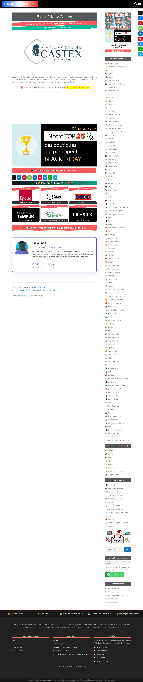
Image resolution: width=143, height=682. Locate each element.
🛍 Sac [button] (107, 365)
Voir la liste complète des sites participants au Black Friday (55, 228)
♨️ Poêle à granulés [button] (112, 334)
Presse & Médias (18, 651)
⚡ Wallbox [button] (109, 437)
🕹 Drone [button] (108, 180)
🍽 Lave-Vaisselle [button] (111, 238)
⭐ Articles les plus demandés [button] (116, 67)
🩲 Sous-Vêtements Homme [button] (115, 385)
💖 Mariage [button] (109, 262)
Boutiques (33, 302)
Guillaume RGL (41, 243)
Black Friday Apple (111, 602)
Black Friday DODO (83, 203)
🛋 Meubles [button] (109, 276)
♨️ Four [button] (108, 193)
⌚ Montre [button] (109, 286)
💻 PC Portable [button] (110, 313)
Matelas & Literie (50, 304)
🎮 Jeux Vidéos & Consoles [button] (114, 228)
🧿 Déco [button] (108, 170)
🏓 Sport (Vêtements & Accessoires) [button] (118, 389)
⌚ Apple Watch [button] (111, 87)
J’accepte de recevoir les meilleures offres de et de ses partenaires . (117, 569)
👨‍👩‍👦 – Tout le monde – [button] (112, 475)
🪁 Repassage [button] (110, 348)
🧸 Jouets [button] (108, 231)
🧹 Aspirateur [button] (110, 94)
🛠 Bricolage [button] (109, 118)
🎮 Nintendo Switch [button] (112, 293)
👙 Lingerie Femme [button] (112, 241)
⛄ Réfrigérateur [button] (111, 344)
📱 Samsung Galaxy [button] (112, 368)
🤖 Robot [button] (108, 358)
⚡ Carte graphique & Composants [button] (117, 132)
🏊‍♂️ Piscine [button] (109, 317)
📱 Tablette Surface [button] (112, 399)
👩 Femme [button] (109, 454)
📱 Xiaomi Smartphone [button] (113, 430)
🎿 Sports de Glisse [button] (112, 392)
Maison (42, 302)
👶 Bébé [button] (108, 101)
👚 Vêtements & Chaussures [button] (115, 492)
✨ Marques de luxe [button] (112, 269)
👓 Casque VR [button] (110, 139)
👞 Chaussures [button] (110, 146)
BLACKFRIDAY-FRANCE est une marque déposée (70, 655)
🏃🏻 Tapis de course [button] (112, 406)
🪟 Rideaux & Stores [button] (112, 355)
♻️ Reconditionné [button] (111, 341)
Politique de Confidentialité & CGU (65, 648)
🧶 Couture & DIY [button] (111, 166)
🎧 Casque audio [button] (111, 135)
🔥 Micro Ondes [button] (111, 279)
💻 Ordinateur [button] (110, 307)
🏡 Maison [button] (109, 502)
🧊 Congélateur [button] (110, 159)
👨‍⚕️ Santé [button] (108, 372)
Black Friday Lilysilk (83, 220)
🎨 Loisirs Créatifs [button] (111, 245)
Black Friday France (22, 4)
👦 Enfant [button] (108, 457)
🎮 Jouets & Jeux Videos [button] (113, 499)
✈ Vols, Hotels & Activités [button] (114, 509)
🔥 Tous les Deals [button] (111, 63)
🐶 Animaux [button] (109, 526)
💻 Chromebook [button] (111, 149)
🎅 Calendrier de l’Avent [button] (113, 125)
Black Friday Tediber (54, 203)
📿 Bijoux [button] (108, 104)
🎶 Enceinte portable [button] (112, 183)
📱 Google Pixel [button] (110, 204)
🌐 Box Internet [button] (110, 111)
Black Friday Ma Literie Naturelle (54, 220)
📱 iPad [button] (108, 221)
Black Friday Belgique (103, 661)
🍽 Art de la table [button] (111, 91)
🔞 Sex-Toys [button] (109, 375)
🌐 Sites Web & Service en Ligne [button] (116, 378)
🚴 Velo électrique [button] (111, 420)
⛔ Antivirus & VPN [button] (112, 80)
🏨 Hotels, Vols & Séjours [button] (114, 211)
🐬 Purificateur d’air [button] (112, 337)
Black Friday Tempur (25, 220)
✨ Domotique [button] (110, 176)
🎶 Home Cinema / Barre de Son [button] (116, 207)
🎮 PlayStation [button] (110, 327)
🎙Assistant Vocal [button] (111, 98)
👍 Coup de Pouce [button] (111, 163)
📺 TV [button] (107, 413)
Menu (137, 4)
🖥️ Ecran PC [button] (109, 187)
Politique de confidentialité (112, 570)
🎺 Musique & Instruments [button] (115, 289)
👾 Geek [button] (108, 197)
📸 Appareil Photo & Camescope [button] (116, 84)
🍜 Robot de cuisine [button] (112, 361)
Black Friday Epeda (26, 203)
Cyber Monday (101, 658)
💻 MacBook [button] (109, 255)
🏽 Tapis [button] (108, 403)
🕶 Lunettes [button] (109, 252)
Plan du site (57, 641)
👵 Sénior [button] (108, 468)
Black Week (100, 654)
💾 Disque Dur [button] (110, 173)
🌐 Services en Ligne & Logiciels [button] (116, 523)
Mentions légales (59, 644)
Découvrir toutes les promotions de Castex (56, 170)
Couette (23, 304)
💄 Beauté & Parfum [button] (112, 506)
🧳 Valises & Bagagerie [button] (113, 416)
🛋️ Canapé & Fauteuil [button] (113, 128)
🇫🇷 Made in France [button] (112, 259)
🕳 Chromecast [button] (110, 152)
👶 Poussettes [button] (110, 324)
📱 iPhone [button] (108, 217)
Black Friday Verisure (112, 592)
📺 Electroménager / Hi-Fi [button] (114, 488)
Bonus (25, 302)
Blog (13, 641)
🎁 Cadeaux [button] (109, 519)
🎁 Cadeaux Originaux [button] (113, 122)
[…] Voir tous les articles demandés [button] (117, 440)
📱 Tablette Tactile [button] (112, 396)
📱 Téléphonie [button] (110, 485)
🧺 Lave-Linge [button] (110, 235)
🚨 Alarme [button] (109, 77)
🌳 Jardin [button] (108, 224)
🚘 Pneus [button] (108, 331)
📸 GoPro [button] (108, 200)
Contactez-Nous (17, 648)
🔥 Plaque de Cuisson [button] (113, 320)
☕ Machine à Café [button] (112, 265)
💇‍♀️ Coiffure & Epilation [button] (113, 156)
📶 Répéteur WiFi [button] (111, 351)
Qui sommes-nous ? (19, 644)
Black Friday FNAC (111, 599)
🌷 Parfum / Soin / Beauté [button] (114, 310)
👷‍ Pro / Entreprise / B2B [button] (114, 471)
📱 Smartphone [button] (110, 382)
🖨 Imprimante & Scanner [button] (114, 214)
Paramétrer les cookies (61, 651)
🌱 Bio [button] (107, 108)
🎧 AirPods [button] (109, 74)
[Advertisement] (54, 108)
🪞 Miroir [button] (108, 283)
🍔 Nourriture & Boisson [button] (114, 300)
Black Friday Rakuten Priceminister (117, 596)
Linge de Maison (35, 304)
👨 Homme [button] (109, 451)
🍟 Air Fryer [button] (109, 70)
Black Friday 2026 (102, 647)
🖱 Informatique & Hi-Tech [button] (114, 495)
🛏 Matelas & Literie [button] (112, 272)
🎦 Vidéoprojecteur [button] (112, 433)
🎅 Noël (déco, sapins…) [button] (113, 296)
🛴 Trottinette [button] (110, 409)
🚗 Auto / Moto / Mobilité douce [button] (116, 512)
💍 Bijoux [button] (108, 516)
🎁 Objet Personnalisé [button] (113, 303)
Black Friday (16, 310)
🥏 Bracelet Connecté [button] (113, 115)
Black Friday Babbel (112, 589)
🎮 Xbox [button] (108, 426)
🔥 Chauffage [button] (110, 142)
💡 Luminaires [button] (110, 248)
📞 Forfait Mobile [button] (111, 190)
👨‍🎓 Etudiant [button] (109, 464)
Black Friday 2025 (102, 651)
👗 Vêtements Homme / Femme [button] (116, 423)
